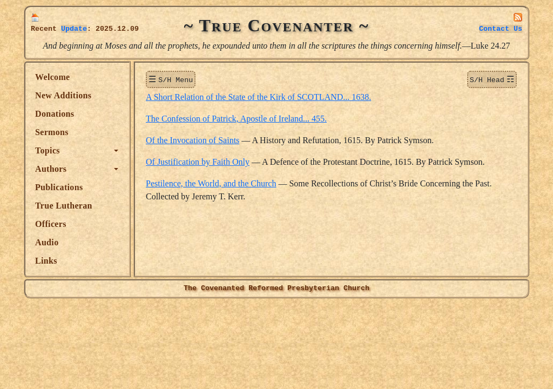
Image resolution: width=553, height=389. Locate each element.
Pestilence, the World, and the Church (211, 182)
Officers (50, 224)
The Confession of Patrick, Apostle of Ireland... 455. (236, 117)
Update (74, 29)
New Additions (63, 95)
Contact (500, 29)
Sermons (52, 132)
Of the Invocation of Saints (192, 139)
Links (46, 260)
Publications (59, 187)
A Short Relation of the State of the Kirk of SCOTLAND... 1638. (258, 95)
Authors (50, 168)
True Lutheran (63, 205)
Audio (46, 242)
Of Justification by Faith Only (197, 160)
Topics (47, 150)
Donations (54, 113)
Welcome (52, 77)
